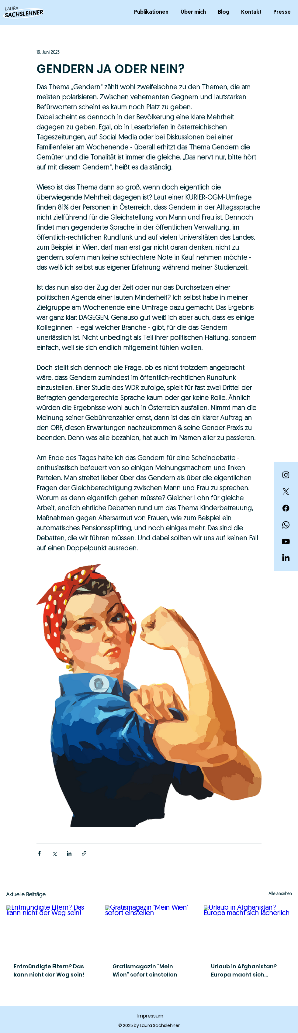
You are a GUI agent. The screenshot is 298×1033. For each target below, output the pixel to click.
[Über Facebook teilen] (39, 853)
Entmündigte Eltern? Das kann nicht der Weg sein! (49, 970)
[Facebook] (285, 508)
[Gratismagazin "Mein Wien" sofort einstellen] (149, 930)
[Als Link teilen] (84, 853)
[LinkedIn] (285, 558)
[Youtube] (285, 541)
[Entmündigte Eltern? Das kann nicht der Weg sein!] (50, 930)
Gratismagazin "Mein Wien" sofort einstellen (145, 970)
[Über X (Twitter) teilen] (54, 853)
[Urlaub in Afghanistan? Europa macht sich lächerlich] (248, 930)
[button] (153, 12)
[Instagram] (285, 474)
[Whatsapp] (285, 524)
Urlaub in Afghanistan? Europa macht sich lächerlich (244, 971)
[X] (285, 491)
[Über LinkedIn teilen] (69, 853)
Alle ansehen (280, 894)
